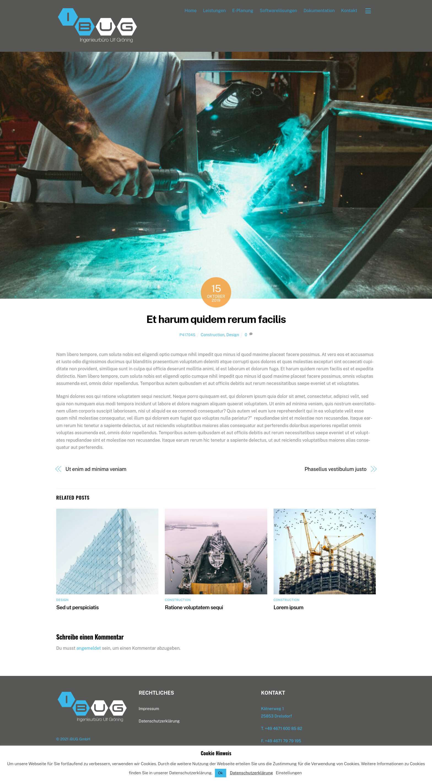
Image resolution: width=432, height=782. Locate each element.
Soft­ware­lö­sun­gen (278, 10)
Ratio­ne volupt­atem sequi (194, 608)
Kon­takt (349, 10)
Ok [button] (220, 773)
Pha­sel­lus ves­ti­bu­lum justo (335, 469)
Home (191, 10)
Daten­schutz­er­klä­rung (159, 721)
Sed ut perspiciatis (77, 608)
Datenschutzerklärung (251, 772)
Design (232, 335)
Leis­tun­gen (214, 10)
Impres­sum (149, 709)
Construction (213, 335)
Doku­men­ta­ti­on (319, 10)
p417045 (187, 335)
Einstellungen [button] (289, 772)
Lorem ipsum (288, 608)
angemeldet (89, 648)
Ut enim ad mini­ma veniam (96, 469)
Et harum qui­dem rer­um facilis (216, 319)
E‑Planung (242, 10)
